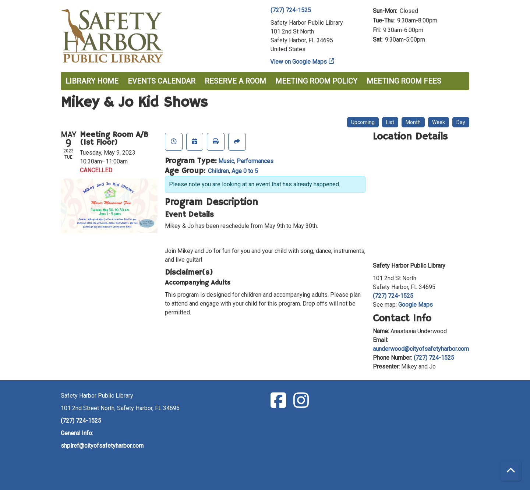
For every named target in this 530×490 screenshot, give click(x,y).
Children (218, 171)
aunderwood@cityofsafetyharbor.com (421, 348)
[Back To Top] (511, 471)
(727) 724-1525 (291, 10)
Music (226, 161)
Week (438, 122)
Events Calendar (161, 81)
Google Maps (415, 304)
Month (413, 122)
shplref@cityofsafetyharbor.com (102, 445)
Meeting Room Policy (316, 81)
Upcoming (363, 122)
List (390, 122)
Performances (255, 161)
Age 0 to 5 (245, 171)
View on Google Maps (299, 61)
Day (460, 122)
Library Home (92, 81)
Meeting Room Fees (404, 81)
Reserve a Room (235, 81)
